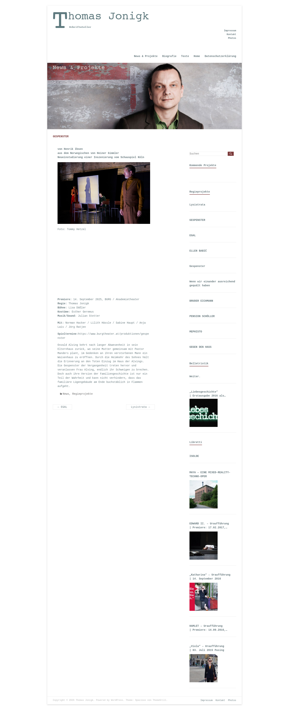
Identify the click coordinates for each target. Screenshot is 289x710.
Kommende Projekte (202, 165)
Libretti (195, 442)
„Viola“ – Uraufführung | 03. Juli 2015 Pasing (206, 648)
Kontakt (231, 34)
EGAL (62, 407)
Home (197, 56)
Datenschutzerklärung (220, 56)
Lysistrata (140, 407)
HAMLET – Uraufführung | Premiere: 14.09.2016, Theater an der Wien (207, 628)
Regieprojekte (82, 393)
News (66, 393)
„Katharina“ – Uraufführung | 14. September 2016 (209, 576)
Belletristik (198, 363)
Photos (232, 38)
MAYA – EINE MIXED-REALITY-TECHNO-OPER (209, 474)
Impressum (230, 30)
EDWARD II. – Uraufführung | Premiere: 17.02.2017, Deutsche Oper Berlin (209, 526)
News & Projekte (146, 56)
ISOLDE (194, 456)
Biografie (169, 56)
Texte (185, 56)
